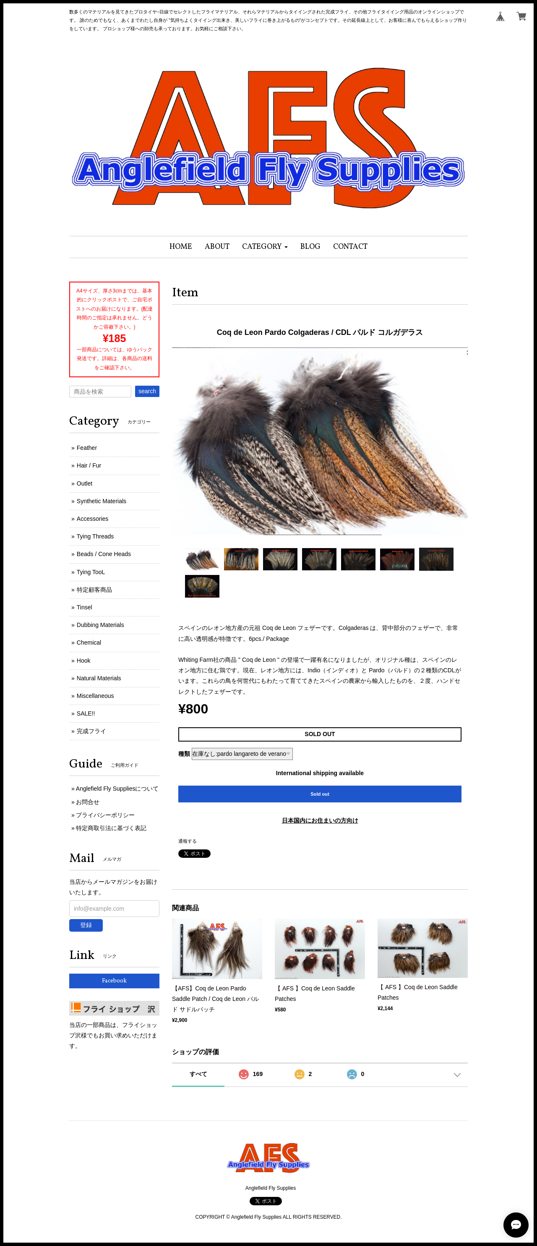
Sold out (319, 794)
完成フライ (91, 731)
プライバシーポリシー (105, 815)
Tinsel (84, 607)
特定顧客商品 (94, 589)
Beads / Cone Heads (104, 554)
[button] (265, 247)
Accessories (92, 518)
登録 (86, 925)
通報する (187, 841)
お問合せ (87, 802)
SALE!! (86, 713)
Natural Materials (99, 678)
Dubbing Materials (100, 625)
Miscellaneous (95, 695)
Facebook (114, 981)
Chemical (89, 642)
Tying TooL (91, 572)
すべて (198, 1074)
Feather (87, 447)
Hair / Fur (89, 465)
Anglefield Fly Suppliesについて (117, 788)
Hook (84, 660)
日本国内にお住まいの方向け (320, 820)
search (147, 391)
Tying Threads (95, 536)
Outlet (84, 483)
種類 (184, 753)
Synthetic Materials (101, 501)
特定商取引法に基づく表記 (111, 828)
